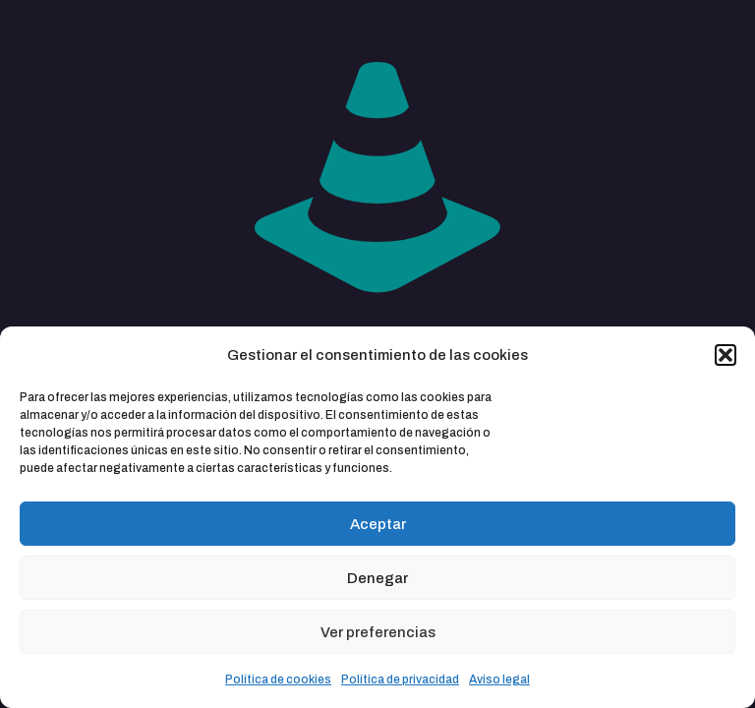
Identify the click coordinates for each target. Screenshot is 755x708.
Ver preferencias (378, 632)
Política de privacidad (400, 679)
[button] (725, 355)
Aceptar (378, 524)
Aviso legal (499, 679)
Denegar (377, 578)
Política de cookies (278, 679)
